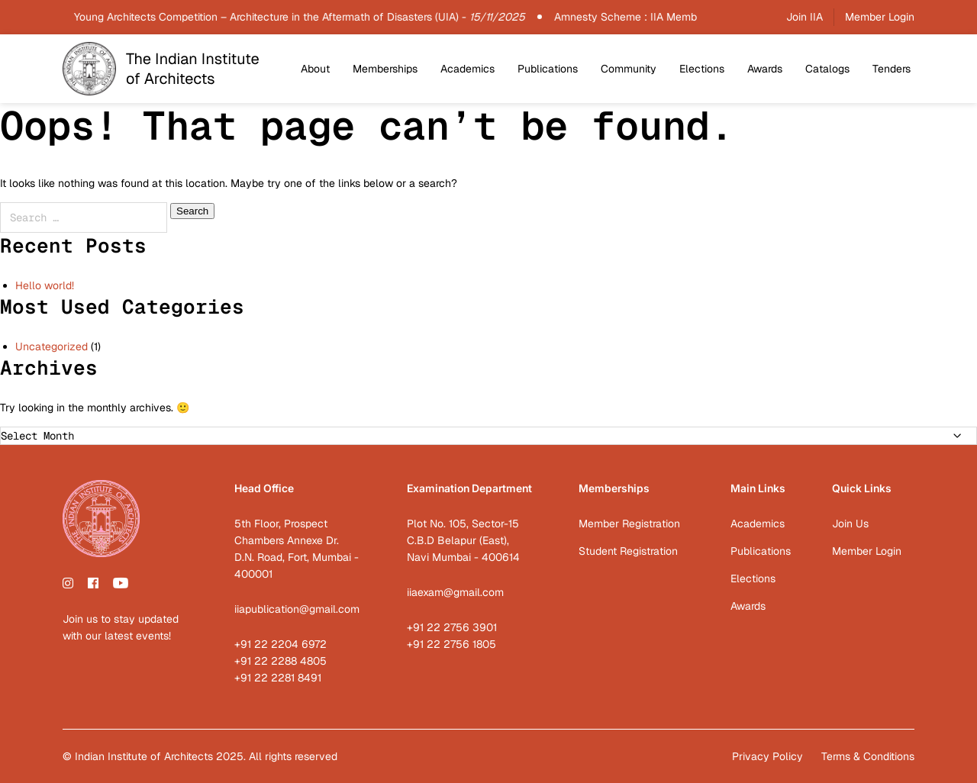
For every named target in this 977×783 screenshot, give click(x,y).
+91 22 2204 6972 (280, 644)
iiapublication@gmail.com (297, 609)
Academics (467, 69)
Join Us (850, 523)
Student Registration (628, 551)
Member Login (879, 17)
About (315, 69)
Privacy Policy (767, 756)
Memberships (385, 69)
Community (628, 69)
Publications (548, 69)
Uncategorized (51, 346)
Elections (701, 69)
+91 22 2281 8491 (277, 678)
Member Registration (629, 523)
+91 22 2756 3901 (452, 627)
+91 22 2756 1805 (451, 644)
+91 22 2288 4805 (280, 661)
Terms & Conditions (867, 756)
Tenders (891, 69)
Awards (764, 69)
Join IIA (804, 17)
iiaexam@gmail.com (455, 592)
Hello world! (44, 285)
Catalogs (827, 69)
